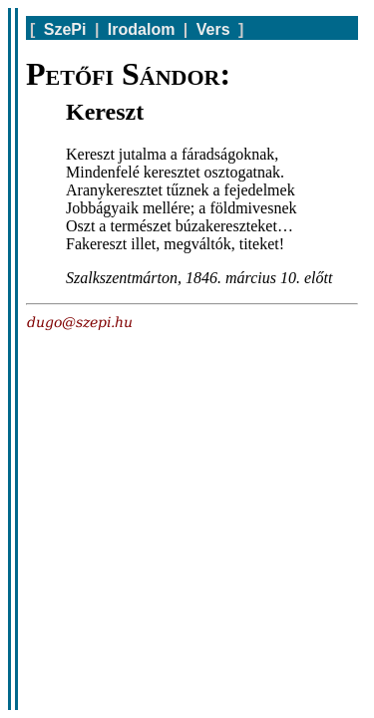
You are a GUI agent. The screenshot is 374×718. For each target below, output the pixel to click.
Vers (213, 29)
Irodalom (142, 29)
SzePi (65, 29)
